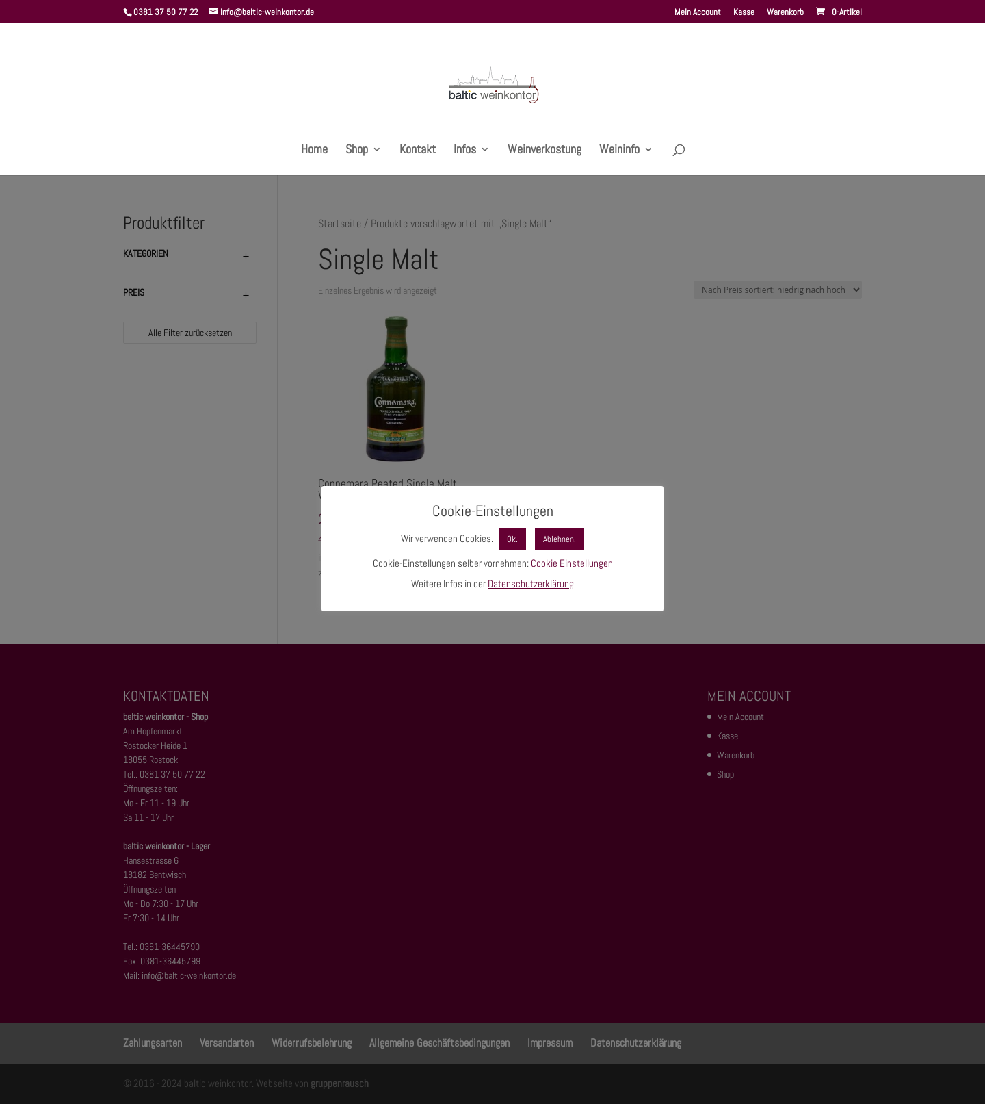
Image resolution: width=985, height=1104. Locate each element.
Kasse (743, 13)
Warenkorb (785, 13)
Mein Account (697, 13)
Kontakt (417, 150)
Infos (465, 150)
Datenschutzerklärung (531, 583)
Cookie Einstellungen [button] (572, 562)
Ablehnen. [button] (559, 539)
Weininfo (619, 150)
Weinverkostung (544, 150)
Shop (356, 150)
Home (314, 150)
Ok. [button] (512, 539)
